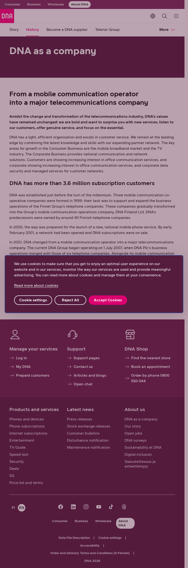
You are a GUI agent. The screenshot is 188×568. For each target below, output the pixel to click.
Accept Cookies (108, 300)
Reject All (70, 300)
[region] (94, 284)
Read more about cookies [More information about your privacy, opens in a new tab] (36, 285)
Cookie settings (33, 300)
